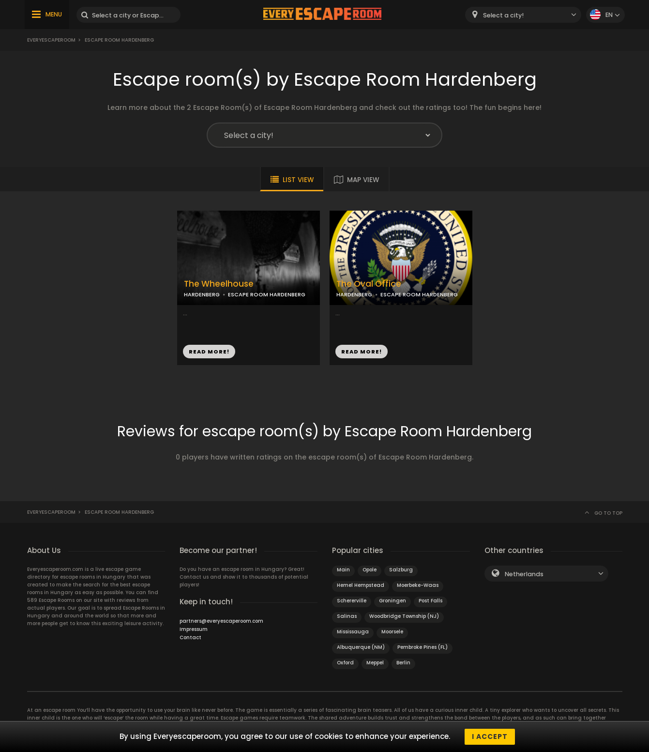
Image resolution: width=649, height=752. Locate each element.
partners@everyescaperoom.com (221, 621)
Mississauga (353, 631)
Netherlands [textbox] (524, 574)
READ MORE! (209, 351)
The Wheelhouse (219, 284)
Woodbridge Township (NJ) (404, 616)
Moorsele (392, 631)
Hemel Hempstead (360, 585)
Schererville (351, 600)
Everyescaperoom (51, 40)
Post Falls (430, 600)
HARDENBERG (202, 294)
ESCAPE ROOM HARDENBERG (266, 294)
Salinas (347, 616)
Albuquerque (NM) (361, 647)
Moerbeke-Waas (417, 585)
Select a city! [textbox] (503, 15)
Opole (369, 569)
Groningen (392, 600)
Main (343, 569)
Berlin (403, 662)
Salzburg (401, 569)
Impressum (194, 629)
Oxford (345, 662)
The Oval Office (368, 284)
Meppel (375, 662)
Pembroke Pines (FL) (422, 647)
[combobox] (523, 15)
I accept (490, 736)
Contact (190, 637)
